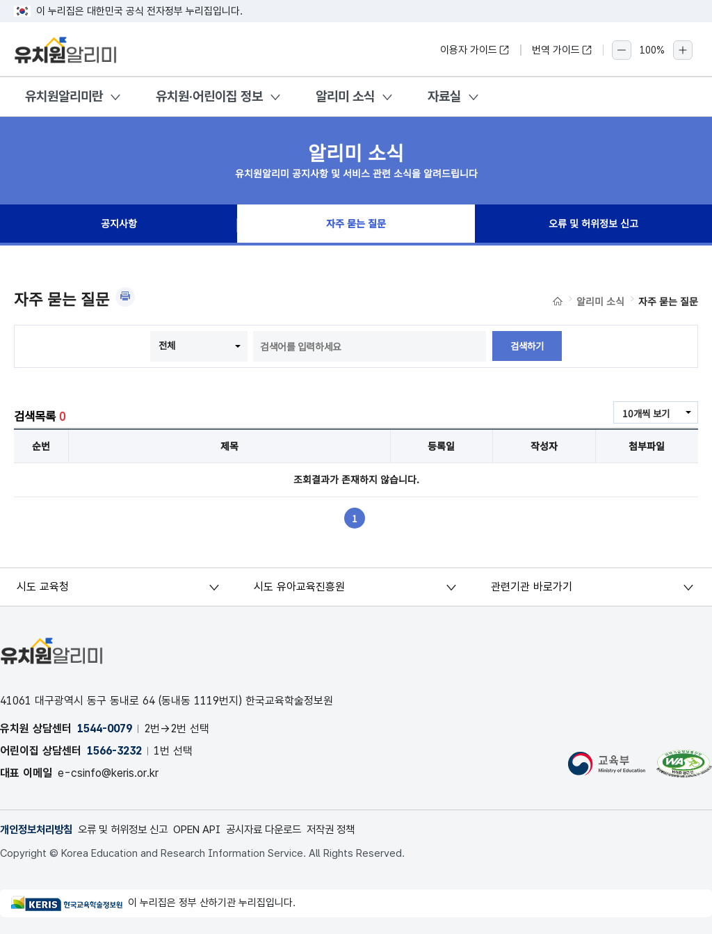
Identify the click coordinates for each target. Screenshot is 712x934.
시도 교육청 (43, 586)
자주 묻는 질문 (356, 225)
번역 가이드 (562, 50)
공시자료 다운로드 (285, 829)
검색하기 (527, 346)
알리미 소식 (345, 96)
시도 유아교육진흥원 (299, 586)
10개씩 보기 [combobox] (645, 413)
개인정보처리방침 (39, 829)
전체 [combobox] (166, 345)
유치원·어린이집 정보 (209, 96)
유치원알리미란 (64, 96)
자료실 (444, 96)
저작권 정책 (358, 829)
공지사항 (118, 225)
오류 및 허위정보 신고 (593, 225)
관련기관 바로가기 (532, 586)
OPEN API (213, 829)
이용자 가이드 (475, 50)
